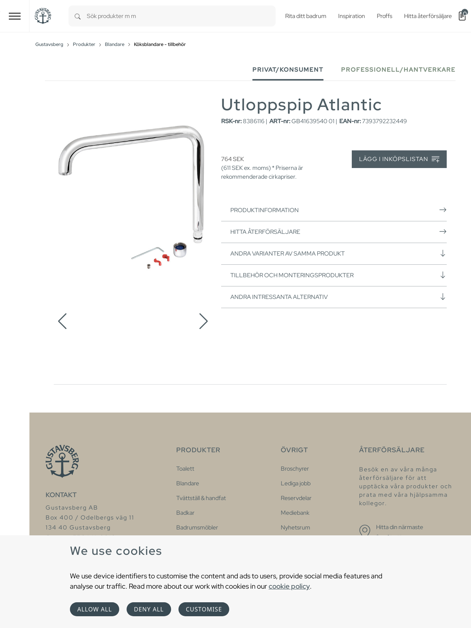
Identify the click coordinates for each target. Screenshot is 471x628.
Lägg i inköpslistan (399, 159)
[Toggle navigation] (14, 16)
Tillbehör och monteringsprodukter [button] (338, 275)
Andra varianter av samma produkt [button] (338, 253)
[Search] (77, 16)
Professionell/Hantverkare (398, 70)
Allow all (94, 609)
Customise (204, 609)
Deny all (149, 609)
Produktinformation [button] (338, 210)
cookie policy (289, 586)
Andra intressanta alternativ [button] (338, 297)
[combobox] (181, 16)
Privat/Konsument (287, 70)
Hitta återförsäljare (338, 232)
